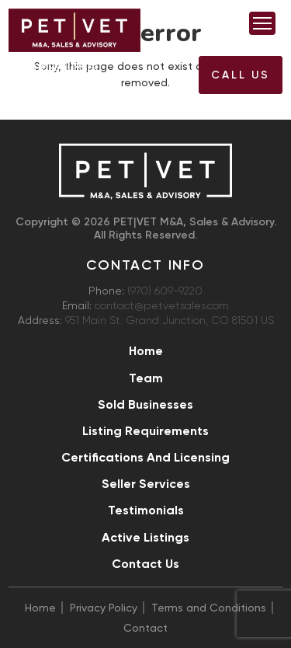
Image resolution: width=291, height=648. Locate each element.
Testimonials (146, 510)
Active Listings (145, 537)
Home (146, 350)
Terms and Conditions (208, 607)
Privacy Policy (103, 607)
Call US (240, 75)
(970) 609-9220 (68, 79)
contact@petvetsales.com (162, 306)
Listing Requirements (145, 430)
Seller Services (146, 483)
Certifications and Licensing (145, 457)
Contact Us (145, 563)
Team (146, 378)
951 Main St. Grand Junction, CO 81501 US (169, 320)
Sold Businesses (145, 404)
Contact (145, 628)
